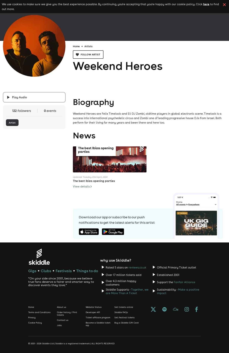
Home (76, 46)
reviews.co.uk (137, 267)
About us (61, 307)
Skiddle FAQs (121, 312)
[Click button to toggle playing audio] (34, 97)
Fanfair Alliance (184, 282)
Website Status (94, 307)
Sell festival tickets (124, 317)
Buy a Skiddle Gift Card (126, 322)
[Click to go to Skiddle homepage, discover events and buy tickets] (39, 256)
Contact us (62, 320)
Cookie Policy (35, 322)
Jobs (59, 325)
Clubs (46, 270)
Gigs (32, 270)
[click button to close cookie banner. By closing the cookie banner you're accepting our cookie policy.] (224, 4)
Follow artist (88, 54)
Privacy (32, 317)
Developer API (93, 312)
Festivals (64, 270)
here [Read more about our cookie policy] (206, 4)
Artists (88, 46)
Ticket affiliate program (98, 317)
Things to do (87, 270)
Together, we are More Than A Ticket (127, 291)
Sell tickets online (123, 307)
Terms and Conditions (39, 312)
